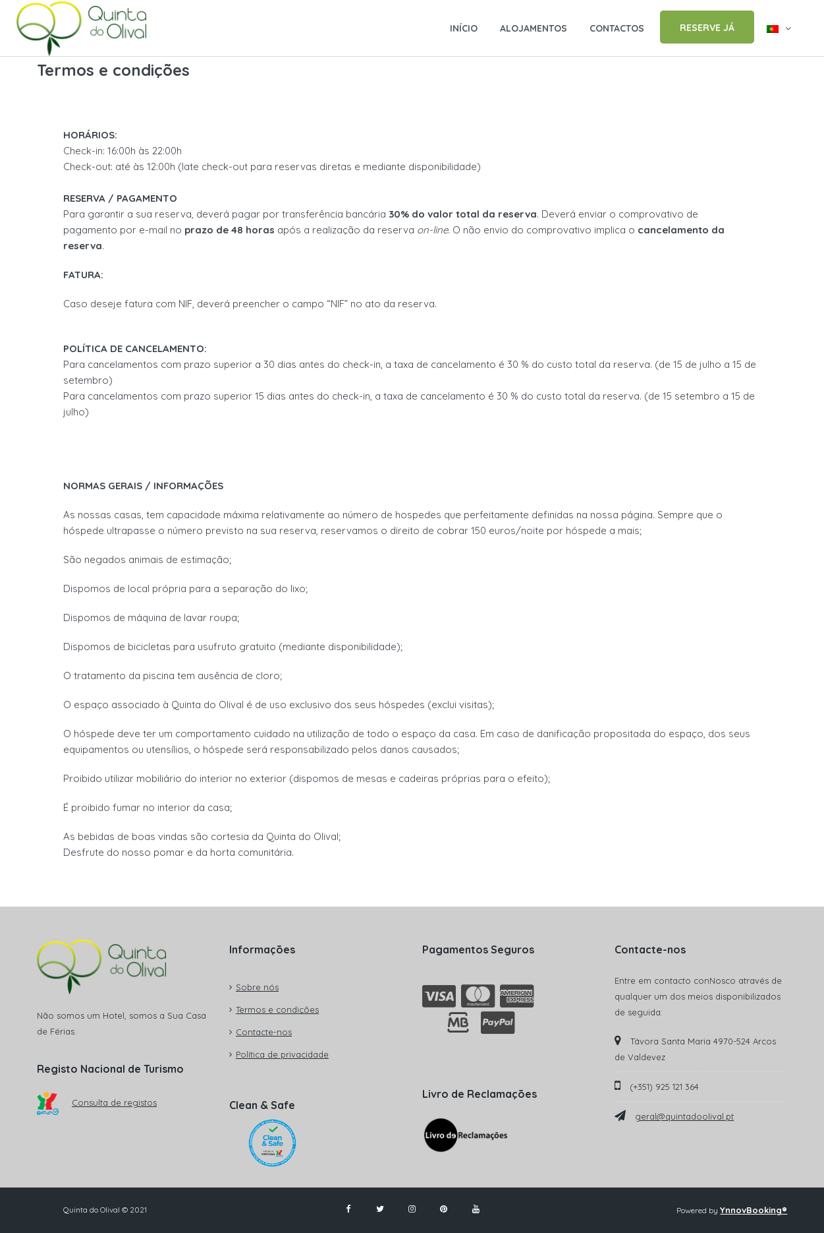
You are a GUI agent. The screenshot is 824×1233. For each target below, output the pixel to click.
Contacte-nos (264, 1032)
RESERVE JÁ (707, 28)
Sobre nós (257, 987)
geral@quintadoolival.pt (684, 1116)
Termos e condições (277, 1009)
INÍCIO (464, 28)
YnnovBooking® (753, 1210)
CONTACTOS (617, 28)
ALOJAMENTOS (533, 28)
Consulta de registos (97, 1102)
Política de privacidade (282, 1054)
